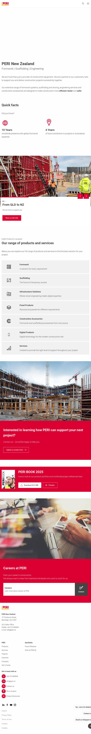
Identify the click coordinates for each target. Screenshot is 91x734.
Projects (5, 654)
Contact (4, 724)
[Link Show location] (45, 691)
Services (5, 650)
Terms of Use (7, 719)
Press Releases (30, 646)
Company (5, 661)
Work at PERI (30, 650)
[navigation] (11, 218)
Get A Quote (6, 665)
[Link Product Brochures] (45, 696)
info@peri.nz (11, 630)
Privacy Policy (7, 715)
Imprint (4, 711)
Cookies (4, 728)
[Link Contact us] (45, 686)
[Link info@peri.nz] (45, 681)
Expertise (5, 658)
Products (5, 646)
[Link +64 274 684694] (45, 676)
